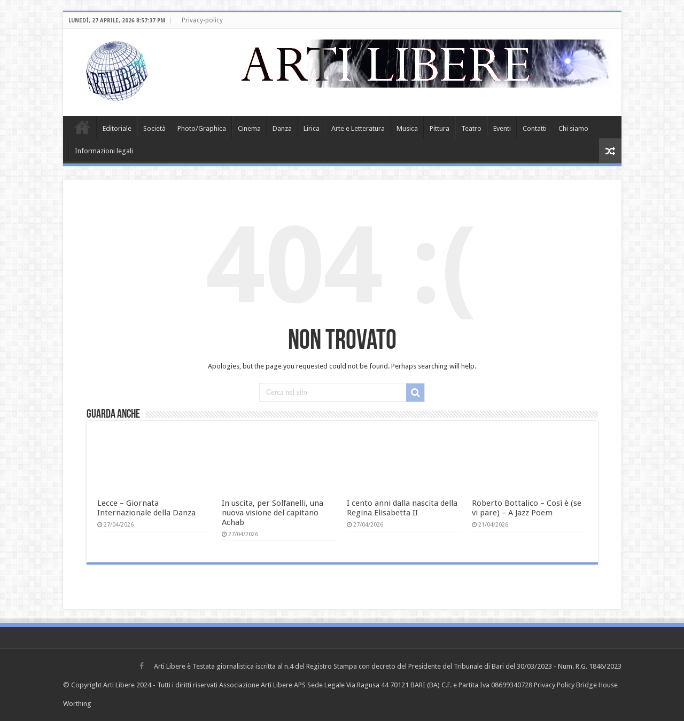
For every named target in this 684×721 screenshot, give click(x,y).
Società (154, 128)
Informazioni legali (104, 151)
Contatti (535, 128)
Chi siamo (573, 128)
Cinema (249, 128)
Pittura (439, 128)
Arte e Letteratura (358, 128)
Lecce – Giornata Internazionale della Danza (146, 508)
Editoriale (117, 128)
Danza (282, 128)
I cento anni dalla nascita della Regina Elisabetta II (402, 508)
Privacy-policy (202, 20)
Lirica (312, 128)
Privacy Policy (554, 685)
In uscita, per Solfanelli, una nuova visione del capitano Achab (272, 512)
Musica (407, 128)
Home (82, 127)
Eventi (502, 128)
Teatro (471, 128)
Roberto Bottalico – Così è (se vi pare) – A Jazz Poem (526, 508)
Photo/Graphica (201, 128)
